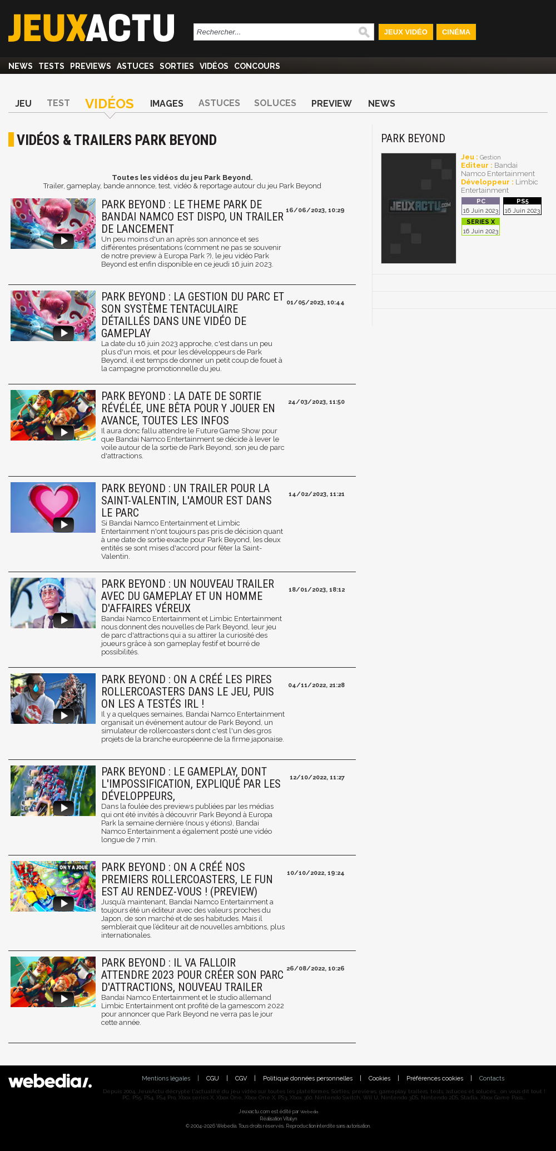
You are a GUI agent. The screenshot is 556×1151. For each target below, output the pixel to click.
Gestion (490, 157)
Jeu (23, 103)
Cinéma (456, 32)
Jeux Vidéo (406, 32)
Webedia (309, 1111)
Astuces (135, 66)
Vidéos (214, 66)
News (20, 66)
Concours (257, 66)
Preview (331, 103)
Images (166, 103)
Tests (51, 66)
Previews (90, 66)
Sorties (177, 66)
